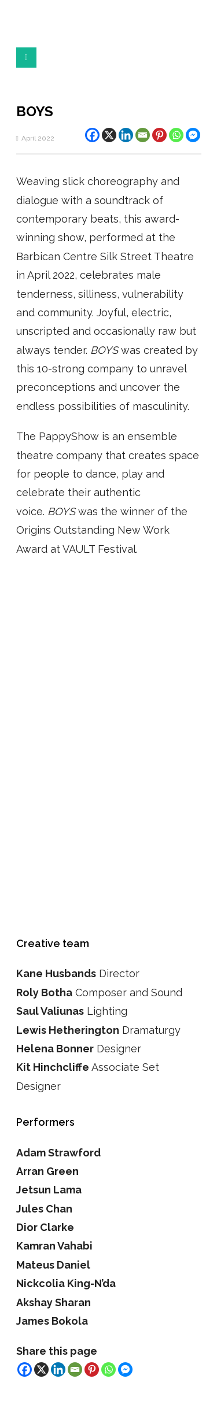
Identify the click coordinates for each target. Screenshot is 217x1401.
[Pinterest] (159, 135)
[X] (109, 135)
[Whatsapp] (176, 135)
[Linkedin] (126, 135)
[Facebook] (92, 135)
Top (204, 1385)
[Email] (142, 135)
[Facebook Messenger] (193, 135)
